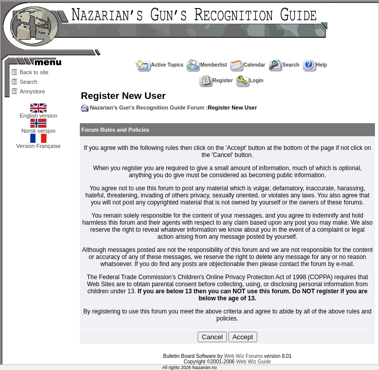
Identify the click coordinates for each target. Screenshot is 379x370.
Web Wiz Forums (243, 356)
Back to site (34, 72)
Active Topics (159, 65)
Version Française (38, 143)
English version (39, 113)
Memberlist (206, 65)
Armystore (32, 91)
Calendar (247, 65)
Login (249, 80)
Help (315, 65)
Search (28, 82)
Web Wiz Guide (253, 361)
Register (216, 80)
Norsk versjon (38, 128)
